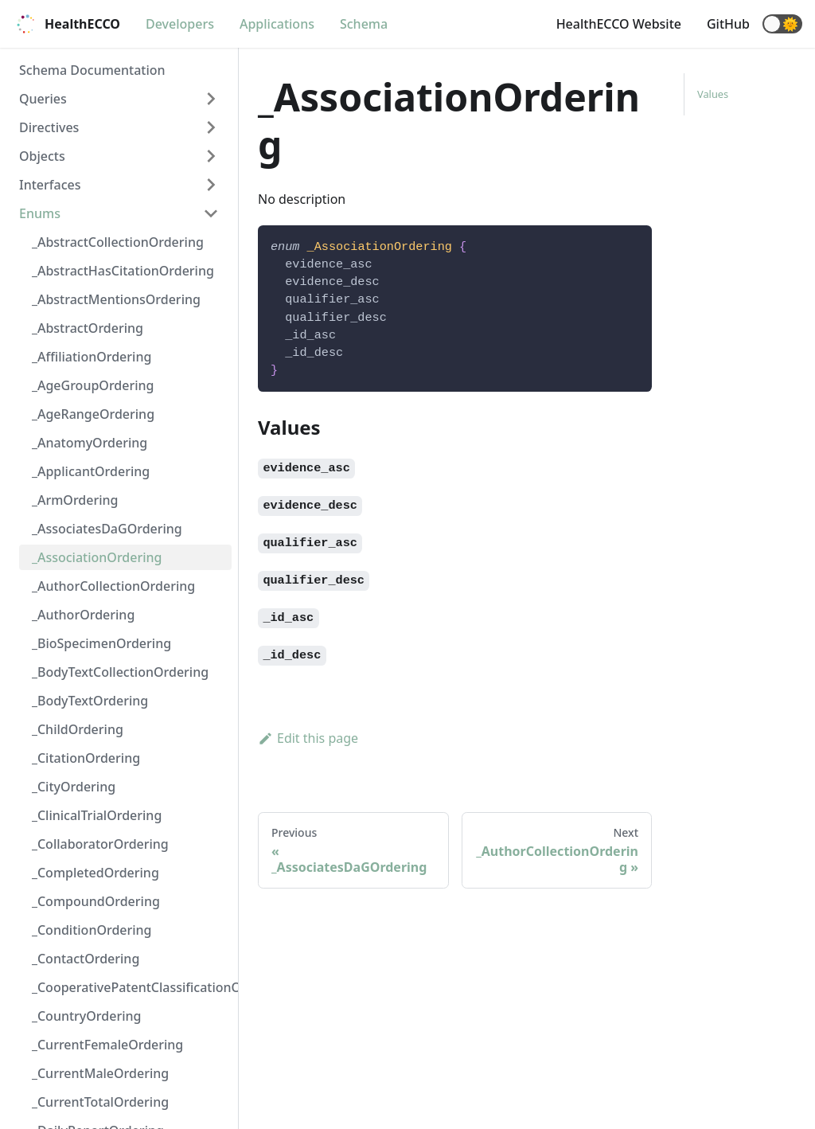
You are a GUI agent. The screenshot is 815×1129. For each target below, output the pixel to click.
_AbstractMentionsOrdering (116, 299)
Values (712, 94)
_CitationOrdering (86, 758)
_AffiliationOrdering (91, 356)
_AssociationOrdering (97, 557)
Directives (49, 127)
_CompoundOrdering (96, 901)
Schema (364, 24)
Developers (180, 24)
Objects (42, 156)
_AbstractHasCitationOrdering (123, 270)
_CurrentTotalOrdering (100, 1102)
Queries (43, 98)
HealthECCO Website (618, 24)
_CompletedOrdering (95, 872)
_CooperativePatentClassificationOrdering (132, 987)
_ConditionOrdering (92, 930)
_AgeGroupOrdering (93, 385)
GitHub (728, 24)
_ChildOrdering (77, 729)
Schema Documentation (92, 70)
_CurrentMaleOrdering (100, 1073)
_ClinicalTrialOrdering (97, 815)
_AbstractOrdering (87, 328)
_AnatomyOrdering (89, 442)
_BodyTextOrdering (90, 700)
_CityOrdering (73, 786)
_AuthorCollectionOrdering (113, 586)
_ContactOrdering (85, 958)
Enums (39, 213)
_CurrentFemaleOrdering (107, 1044)
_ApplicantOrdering (91, 471)
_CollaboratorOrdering (100, 844)
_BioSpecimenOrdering (101, 643)
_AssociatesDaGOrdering (107, 528)
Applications (277, 24)
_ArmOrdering (75, 500)
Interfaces (49, 184)
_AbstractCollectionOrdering (118, 242)
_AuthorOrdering (83, 614)
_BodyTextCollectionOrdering (120, 672)
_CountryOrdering (86, 1016)
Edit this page (308, 738)
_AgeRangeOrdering (93, 414)
